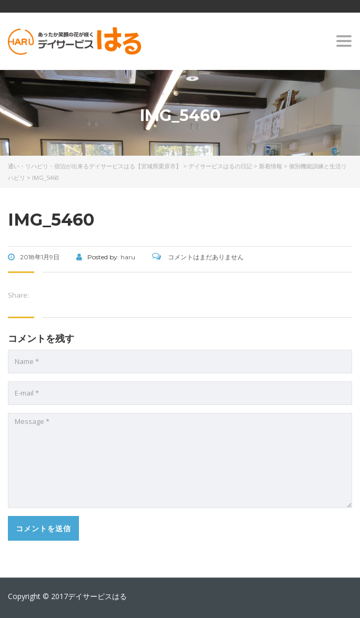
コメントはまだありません (198, 257)
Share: (18, 295)
